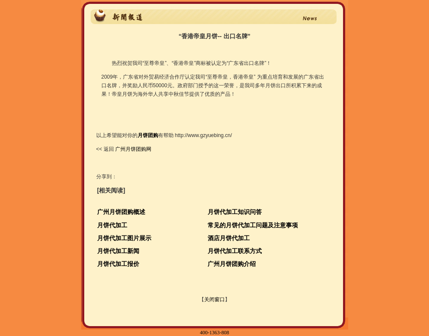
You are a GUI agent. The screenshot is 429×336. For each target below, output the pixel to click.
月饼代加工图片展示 (124, 238)
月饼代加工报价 (118, 263)
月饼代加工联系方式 (235, 250)
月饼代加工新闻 (118, 250)
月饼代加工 (112, 225)
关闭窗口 (214, 299)
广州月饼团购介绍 (232, 263)
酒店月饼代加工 (229, 238)
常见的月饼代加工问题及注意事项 (253, 225)
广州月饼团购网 (132, 149)
